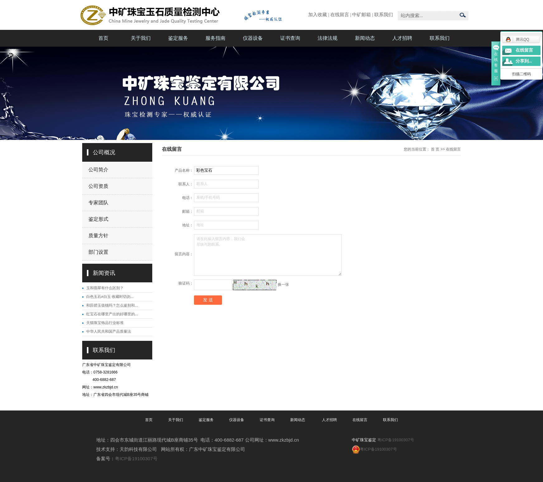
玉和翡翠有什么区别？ (105, 288)
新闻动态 (365, 38)
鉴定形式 (98, 219)
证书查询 (290, 38)
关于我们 (141, 38)
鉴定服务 (178, 38)
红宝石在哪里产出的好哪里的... (112, 314)
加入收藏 (317, 14)
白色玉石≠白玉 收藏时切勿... (110, 296)
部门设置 (98, 252)
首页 (103, 38)
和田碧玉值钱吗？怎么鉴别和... (112, 305)
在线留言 (339, 14)
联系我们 (383, 14)
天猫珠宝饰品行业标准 (105, 323)
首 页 (435, 149)
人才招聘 (402, 38)
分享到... (524, 61)
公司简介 (98, 169)
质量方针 (98, 235)
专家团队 (98, 202)
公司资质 (98, 186)
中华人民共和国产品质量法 (108, 331)
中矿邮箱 (361, 14)
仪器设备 (253, 38)
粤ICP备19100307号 (136, 458)
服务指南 (215, 38)
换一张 (283, 284)
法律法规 (328, 38)
